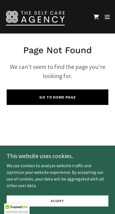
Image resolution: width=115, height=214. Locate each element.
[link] (35, 16)
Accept (57, 201)
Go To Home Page (57, 97)
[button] (107, 16)
